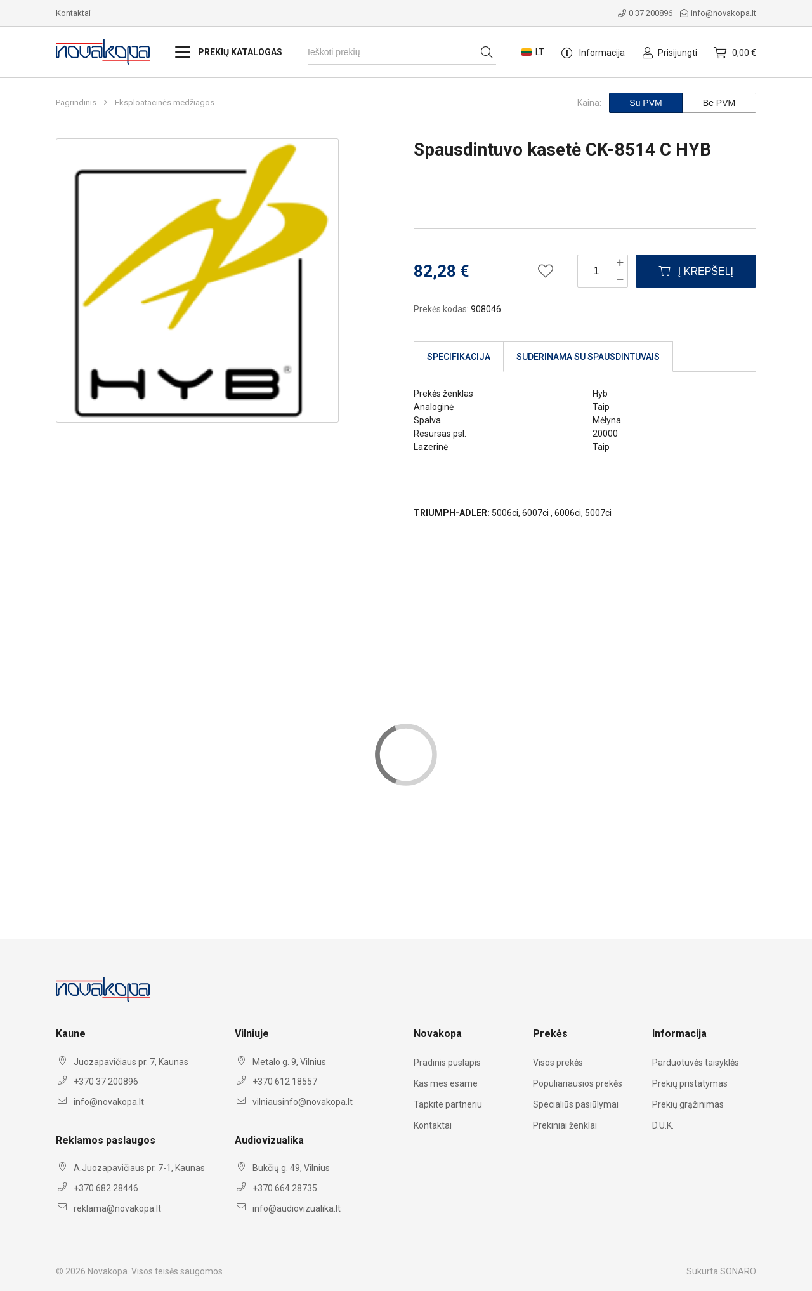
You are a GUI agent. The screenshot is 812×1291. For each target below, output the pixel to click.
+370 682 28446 (106, 1188)
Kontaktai (73, 13)
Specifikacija (458, 357)
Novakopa (108, 1271)
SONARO (738, 1271)
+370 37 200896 (106, 1081)
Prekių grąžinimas (688, 1104)
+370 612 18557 (284, 1081)
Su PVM (645, 103)
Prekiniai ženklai (565, 1125)
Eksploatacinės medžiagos (164, 102)
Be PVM (719, 103)
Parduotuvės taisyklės (695, 1062)
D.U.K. (663, 1125)
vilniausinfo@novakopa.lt (302, 1102)
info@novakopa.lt (718, 13)
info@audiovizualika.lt (296, 1208)
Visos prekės (558, 1062)
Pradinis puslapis (447, 1062)
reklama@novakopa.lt (117, 1208)
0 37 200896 (645, 13)
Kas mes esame (446, 1083)
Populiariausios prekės (577, 1083)
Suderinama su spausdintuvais (588, 357)
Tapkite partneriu (448, 1104)
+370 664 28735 (284, 1188)
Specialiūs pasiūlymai (576, 1104)
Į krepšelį (695, 271)
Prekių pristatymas (690, 1083)
